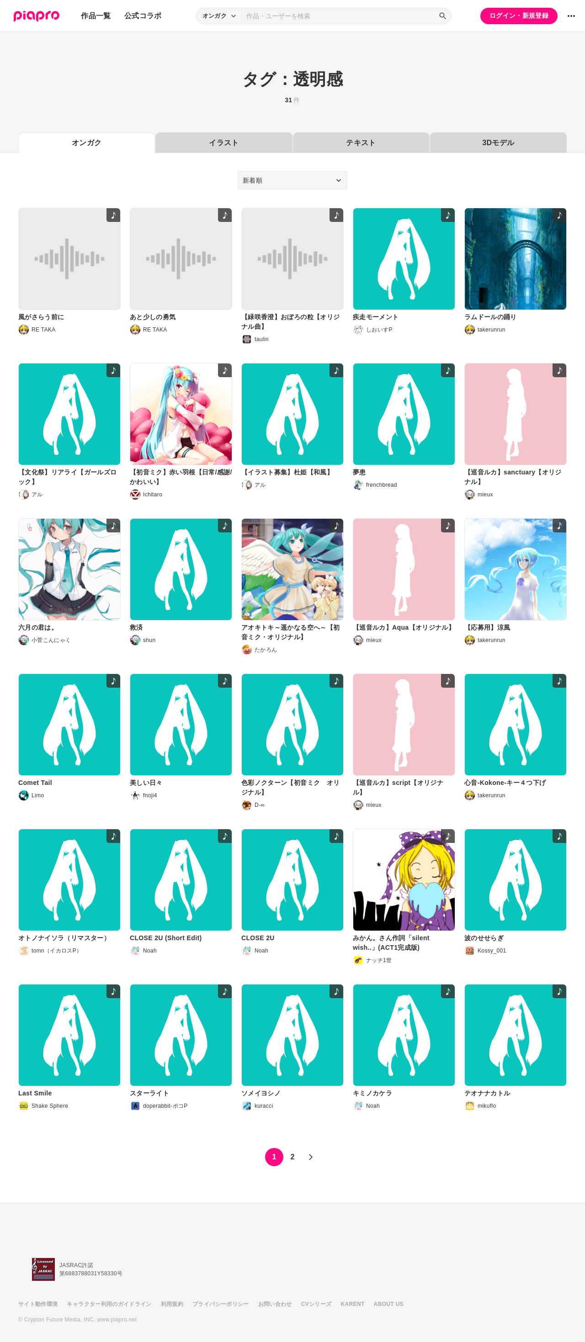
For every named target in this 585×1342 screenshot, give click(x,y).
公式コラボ (143, 16)
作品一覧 (96, 16)
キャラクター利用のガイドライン (109, 1304)
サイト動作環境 (38, 1304)
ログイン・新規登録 (518, 15)
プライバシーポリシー (220, 1304)
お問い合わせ (275, 1304)
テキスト (361, 143)
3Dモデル (498, 143)
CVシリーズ (316, 1304)
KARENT (353, 1304)
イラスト (224, 143)
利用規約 (172, 1304)
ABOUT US (389, 1304)
